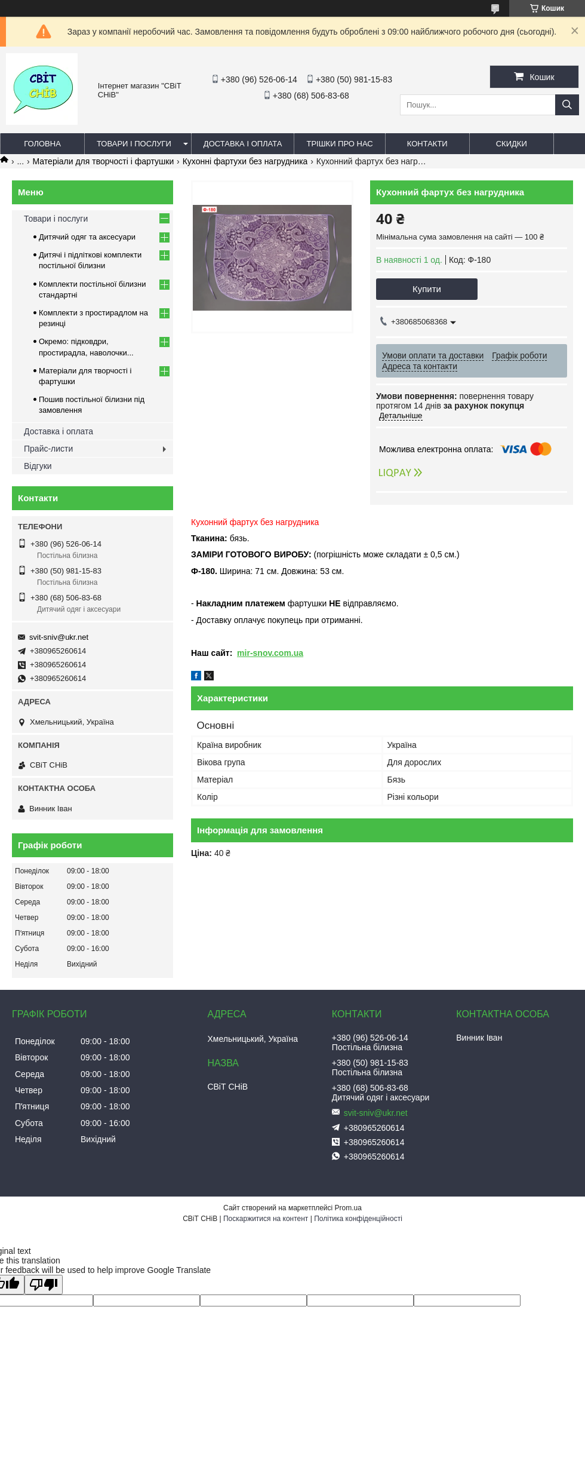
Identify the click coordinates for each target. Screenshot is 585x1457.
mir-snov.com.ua (270, 653)
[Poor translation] (43, 1285)
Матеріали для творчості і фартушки (103, 161)
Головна (42, 143)
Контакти (427, 143)
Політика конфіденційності (358, 1218)
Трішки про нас (339, 143)
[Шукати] (567, 104)
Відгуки (38, 466)
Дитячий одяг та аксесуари (87, 236)
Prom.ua (348, 1208)
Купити (426, 289)
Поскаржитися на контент (265, 1218)
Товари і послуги (134, 143)
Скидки (511, 143)
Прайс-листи (48, 448)
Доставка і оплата (243, 143)
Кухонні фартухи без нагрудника (245, 161)
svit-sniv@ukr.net (58, 637)
